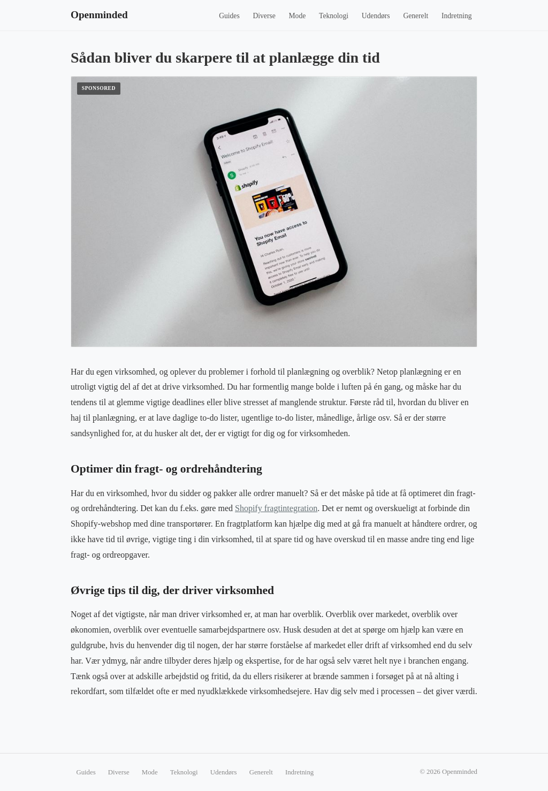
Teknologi (333, 16)
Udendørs (376, 16)
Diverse (264, 16)
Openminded (99, 14)
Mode (297, 16)
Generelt (415, 16)
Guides (229, 16)
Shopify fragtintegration (276, 508)
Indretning (457, 16)
